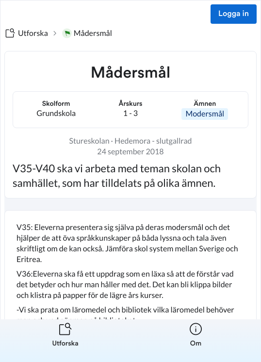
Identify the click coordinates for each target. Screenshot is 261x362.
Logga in (233, 14)
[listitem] (65, 340)
